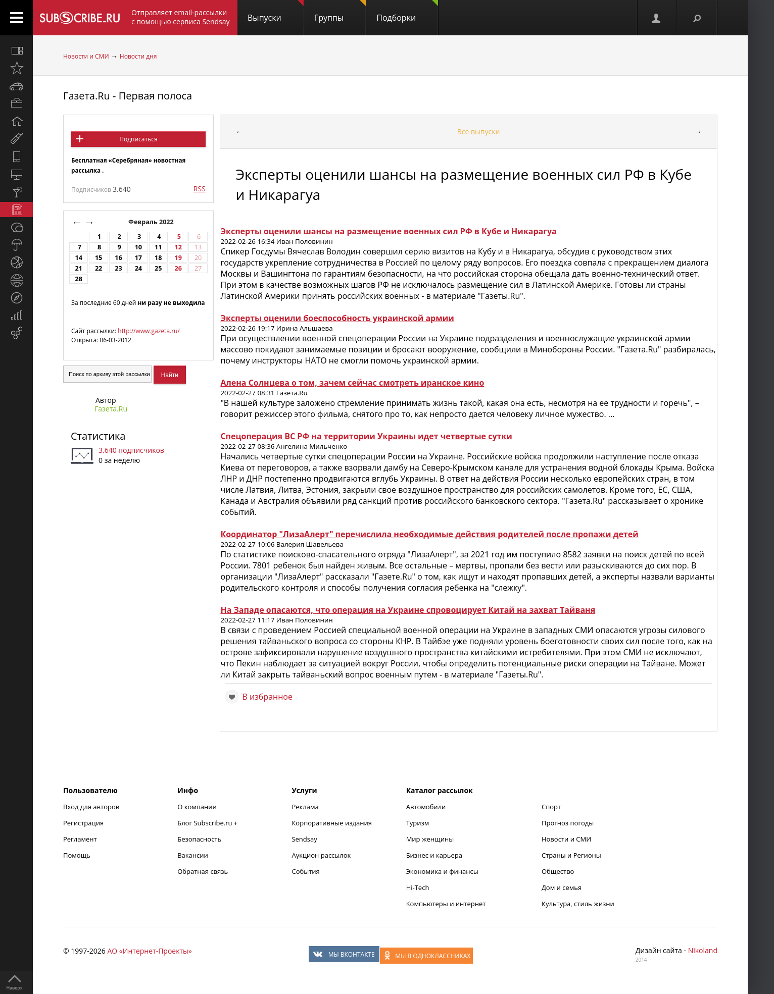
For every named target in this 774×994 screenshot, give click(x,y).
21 (78, 268)
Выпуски (276, 11)
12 (177, 247)
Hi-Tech (417, 887)
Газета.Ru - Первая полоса (127, 95)
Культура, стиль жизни (578, 903)
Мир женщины (430, 839)
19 (177, 257)
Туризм (417, 822)
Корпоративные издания (331, 822)
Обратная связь (202, 871)
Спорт (551, 806)
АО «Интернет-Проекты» (149, 951)
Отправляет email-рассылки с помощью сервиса (180, 17)
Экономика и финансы (442, 871)
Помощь (76, 855)
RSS (200, 188)
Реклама (305, 806)
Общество (558, 871)
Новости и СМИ (86, 56)
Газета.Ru (110, 408)
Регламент (80, 839)
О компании (197, 806)
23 (118, 268)
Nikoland (702, 950)
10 (138, 247)
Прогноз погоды (568, 822)
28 (78, 279)
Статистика (98, 436)
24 (138, 268)
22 (98, 268)
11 (158, 247)
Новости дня (138, 56)
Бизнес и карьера (434, 855)
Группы (340, 11)
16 (118, 257)
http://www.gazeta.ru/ (149, 331)
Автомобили (426, 806)
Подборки (407, 11)
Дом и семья (562, 887)
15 (98, 257)
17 (138, 257)
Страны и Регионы (571, 855)
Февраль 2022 (151, 222)
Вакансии (192, 855)
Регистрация (83, 822)
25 (158, 268)
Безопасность (199, 839)
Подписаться (138, 139)
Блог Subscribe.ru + (208, 822)
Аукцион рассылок (321, 855)
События (305, 871)
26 (177, 268)
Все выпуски (478, 131)
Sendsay (304, 839)
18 (158, 257)
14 (78, 257)
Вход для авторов (91, 806)
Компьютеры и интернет (446, 903)
